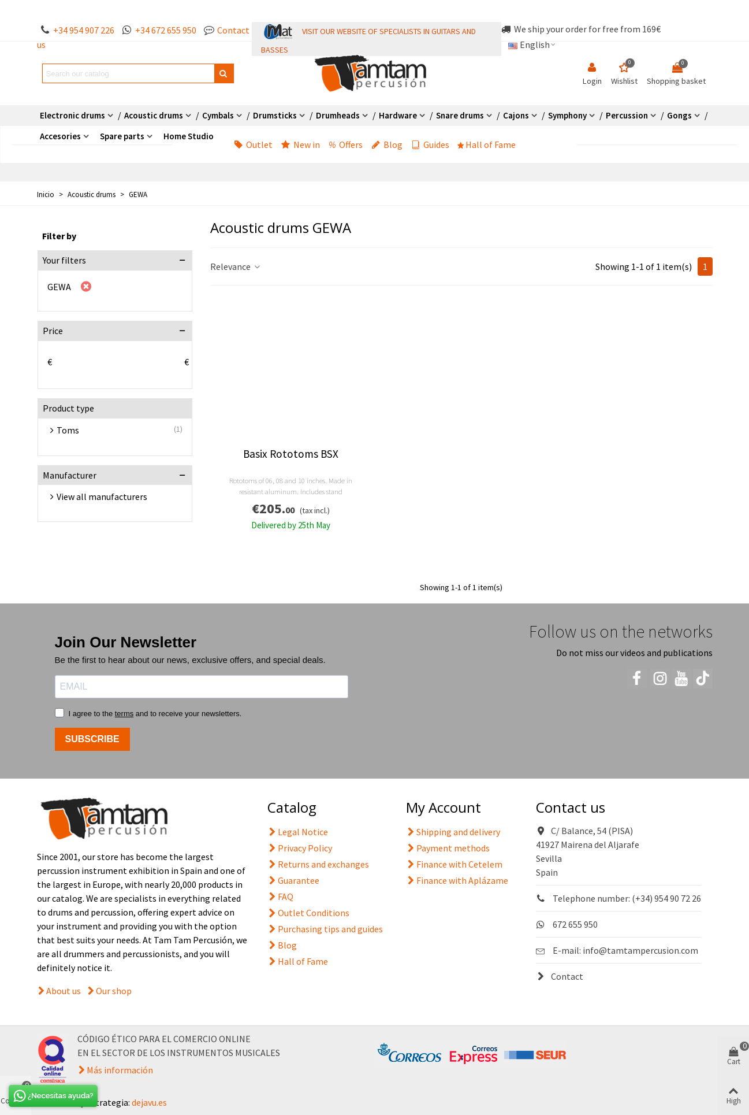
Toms (68, 430)
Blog (387, 144)
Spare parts (122, 136)
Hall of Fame (487, 144)
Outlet (253, 144)
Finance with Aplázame (457, 880)
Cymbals (218, 115)
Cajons (516, 115)
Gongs (679, 115)
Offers (346, 144)
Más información (120, 1070)
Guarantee (293, 880)
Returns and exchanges (318, 864)
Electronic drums (72, 115)
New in (300, 144)
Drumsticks (275, 115)
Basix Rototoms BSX (290, 454)
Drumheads (338, 115)
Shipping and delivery (453, 832)
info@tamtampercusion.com (640, 950)
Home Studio (188, 136)
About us (63, 991)
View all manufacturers (102, 496)
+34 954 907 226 (83, 30)
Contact (559, 976)
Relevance (236, 266)
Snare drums (460, 115)
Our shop (114, 991)
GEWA (59, 286)
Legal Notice (297, 832)
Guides (430, 144)
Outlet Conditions (308, 913)
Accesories (60, 136)
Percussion (627, 115)
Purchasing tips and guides (325, 929)
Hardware (398, 115)
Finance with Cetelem (454, 864)
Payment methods (448, 848)
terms (124, 713)
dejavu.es (149, 1102)
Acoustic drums (153, 115)
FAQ (280, 896)
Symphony (567, 115)
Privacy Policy (299, 848)
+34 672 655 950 (165, 30)
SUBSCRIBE (92, 739)
